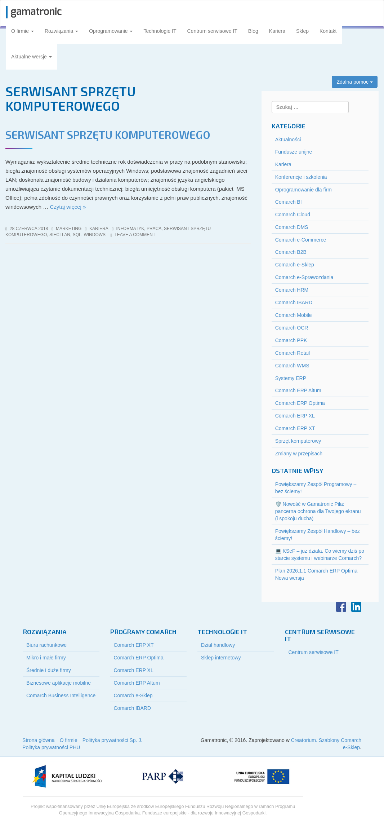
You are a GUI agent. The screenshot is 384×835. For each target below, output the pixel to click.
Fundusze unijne (293, 152)
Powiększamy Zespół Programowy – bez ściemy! (316, 487)
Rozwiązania (61, 31)
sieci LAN (59, 234)
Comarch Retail (292, 353)
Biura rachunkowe (46, 645)
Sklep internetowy (221, 658)
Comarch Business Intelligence (60, 695)
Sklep (302, 31)
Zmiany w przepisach (299, 453)
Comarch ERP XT (295, 428)
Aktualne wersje (31, 56)
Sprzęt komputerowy (298, 441)
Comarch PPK (291, 340)
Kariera (277, 31)
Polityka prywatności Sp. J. (112, 740)
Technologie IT (159, 31)
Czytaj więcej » (68, 207)
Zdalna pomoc (354, 82)
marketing (68, 228)
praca (154, 228)
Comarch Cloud (292, 214)
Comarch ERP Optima (300, 403)
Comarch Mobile (293, 315)
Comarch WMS (292, 365)
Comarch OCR (291, 328)
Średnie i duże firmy (48, 670)
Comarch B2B (291, 252)
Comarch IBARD (293, 302)
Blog (253, 31)
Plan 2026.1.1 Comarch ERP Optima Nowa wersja (316, 574)
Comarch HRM (292, 290)
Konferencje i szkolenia (301, 177)
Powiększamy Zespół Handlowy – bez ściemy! (317, 534)
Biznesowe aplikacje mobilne (58, 683)
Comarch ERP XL (295, 416)
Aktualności (288, 139)
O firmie (22, 31)
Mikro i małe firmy (46, 658)
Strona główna (38, 740)
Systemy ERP (290, 378)
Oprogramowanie (111, 31)
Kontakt (328, 31)
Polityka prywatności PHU (51, 747)
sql (77, 234)
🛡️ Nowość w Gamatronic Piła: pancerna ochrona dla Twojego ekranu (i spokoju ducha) (318, 511)
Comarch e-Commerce (300, 240)
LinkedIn (356, 607)
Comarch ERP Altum (298, 390)
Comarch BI (288, 202)
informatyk (130, 228)
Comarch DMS (291, 227)
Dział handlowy (218, 645)
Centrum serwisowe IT (212, 31)
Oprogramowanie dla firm (303, 190)
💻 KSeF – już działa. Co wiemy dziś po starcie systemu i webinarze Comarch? (319, 554)
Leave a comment (135, 234)
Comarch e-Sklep (294, 265)
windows (95, 234)
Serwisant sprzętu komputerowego (107, 134)
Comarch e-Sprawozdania (304, 277)
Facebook (341, 607)
